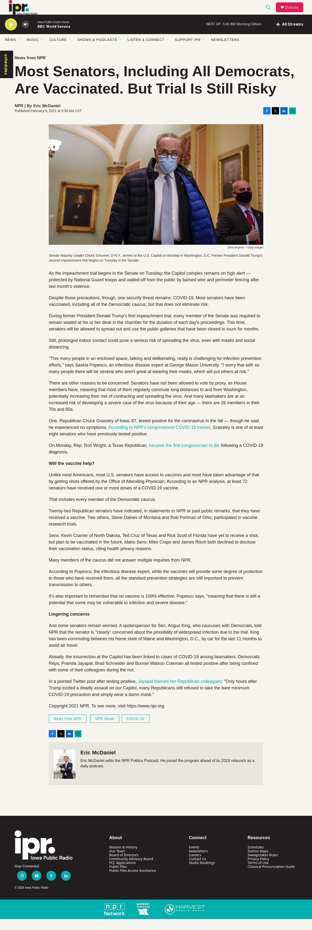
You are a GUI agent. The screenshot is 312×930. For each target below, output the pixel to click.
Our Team (117, 862)
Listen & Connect (145, 51)
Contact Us (197, 869)
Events (194, 858)
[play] (11, 35)
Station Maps (258, 862)
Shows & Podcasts (97, 51)
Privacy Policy (258, 869)
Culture (58, 51)
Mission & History (123, 858)
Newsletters (225, 51)
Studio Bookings (202, 873)
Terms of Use (258, 873)
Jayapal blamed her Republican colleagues (180, 692)
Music (33, 51)
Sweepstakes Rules (263, 866)
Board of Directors (123, 866)
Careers (195, 866)
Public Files (118, 877)
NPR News (104, 730)
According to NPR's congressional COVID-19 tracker (159, 438)
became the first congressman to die (184, 456)
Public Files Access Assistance (132, 881)
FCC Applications (122, 873)
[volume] (25, 35)
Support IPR (188, 51)
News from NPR (30, 68)
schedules (6, 75)
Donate (294, 12)
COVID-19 (136, 730)
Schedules (256, 858)
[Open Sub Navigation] (20, 51)
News (10, 51)
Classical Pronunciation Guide (271, 877)
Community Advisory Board (131, 869)
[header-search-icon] (270, 13)
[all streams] (289, 35)
